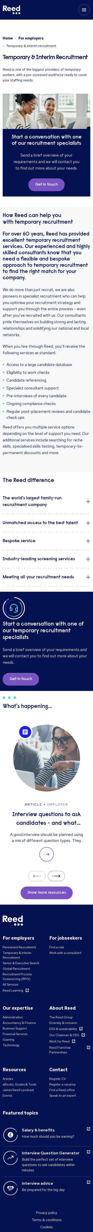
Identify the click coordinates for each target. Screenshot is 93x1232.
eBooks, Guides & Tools (19, 1084)
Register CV (57, 1079)
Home (8, 38)
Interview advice (37, 1183)
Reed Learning (13, 990)
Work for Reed (59, 1041)
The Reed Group (61, 1017)
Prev (37, 876)
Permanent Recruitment (19, 947)
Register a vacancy (62, 1084)
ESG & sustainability (63, 1029)
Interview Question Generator (50, 1153)
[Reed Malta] (12, 9)
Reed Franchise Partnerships (60, 1050)
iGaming (8, 1040)
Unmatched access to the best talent (40, 523)
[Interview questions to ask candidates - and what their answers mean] (46, 793)
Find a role (56, 947)
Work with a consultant (65, 953)
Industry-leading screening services (39, 559)
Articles (8, 1079)
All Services (10, 984)
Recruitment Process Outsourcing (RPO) (17, 976)
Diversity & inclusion (63, 1023)
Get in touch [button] (46, 185)
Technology (11, 1045)
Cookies (46, 1227)
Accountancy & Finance (19, 1023)
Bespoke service (19, 541)
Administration (13, 1017)
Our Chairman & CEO (64, 1035)
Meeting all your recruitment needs (38, 577)
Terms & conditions (47, 1220)
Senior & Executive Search (21, 963)
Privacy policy (46, 1212)
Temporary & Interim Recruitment (17, 955)
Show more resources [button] (46, 893)
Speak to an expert (62, 1096)
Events (7, 1096)
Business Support (15, 1028)
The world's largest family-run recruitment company (32, 501)
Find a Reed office (62, 1090)
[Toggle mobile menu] (84, 10)
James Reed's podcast (18, 1090)
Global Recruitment (16, 969)
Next (56, 876)
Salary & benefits (38, 1130)
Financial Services (15, 1034)
